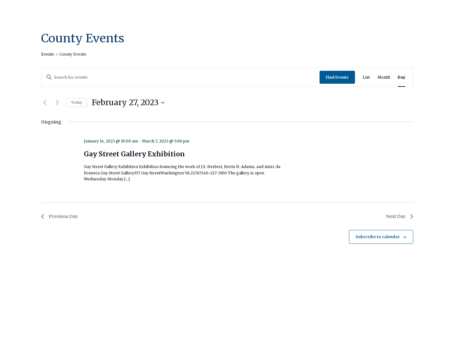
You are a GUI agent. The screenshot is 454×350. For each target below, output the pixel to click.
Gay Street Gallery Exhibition (134, 154)
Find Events (337, 77)
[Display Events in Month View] (383, 77)
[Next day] (57, 102)
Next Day (399, 216)
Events (47, 54)
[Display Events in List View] (366, 77)
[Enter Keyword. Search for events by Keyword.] (180, 77)
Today (76, 102)
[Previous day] (45, 102)
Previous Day (59, 216)
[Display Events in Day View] (401, 77)
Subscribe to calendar (378, 236)
